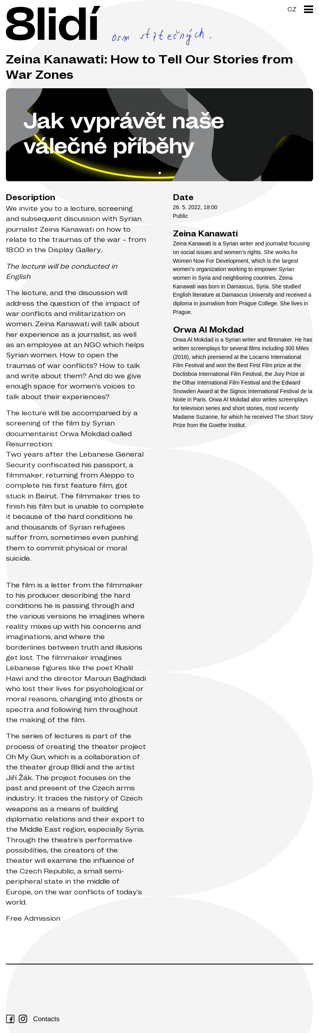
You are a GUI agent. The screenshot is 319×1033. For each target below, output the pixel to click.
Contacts (46, 1019)
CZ (292, 9)
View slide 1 (160, 173)
